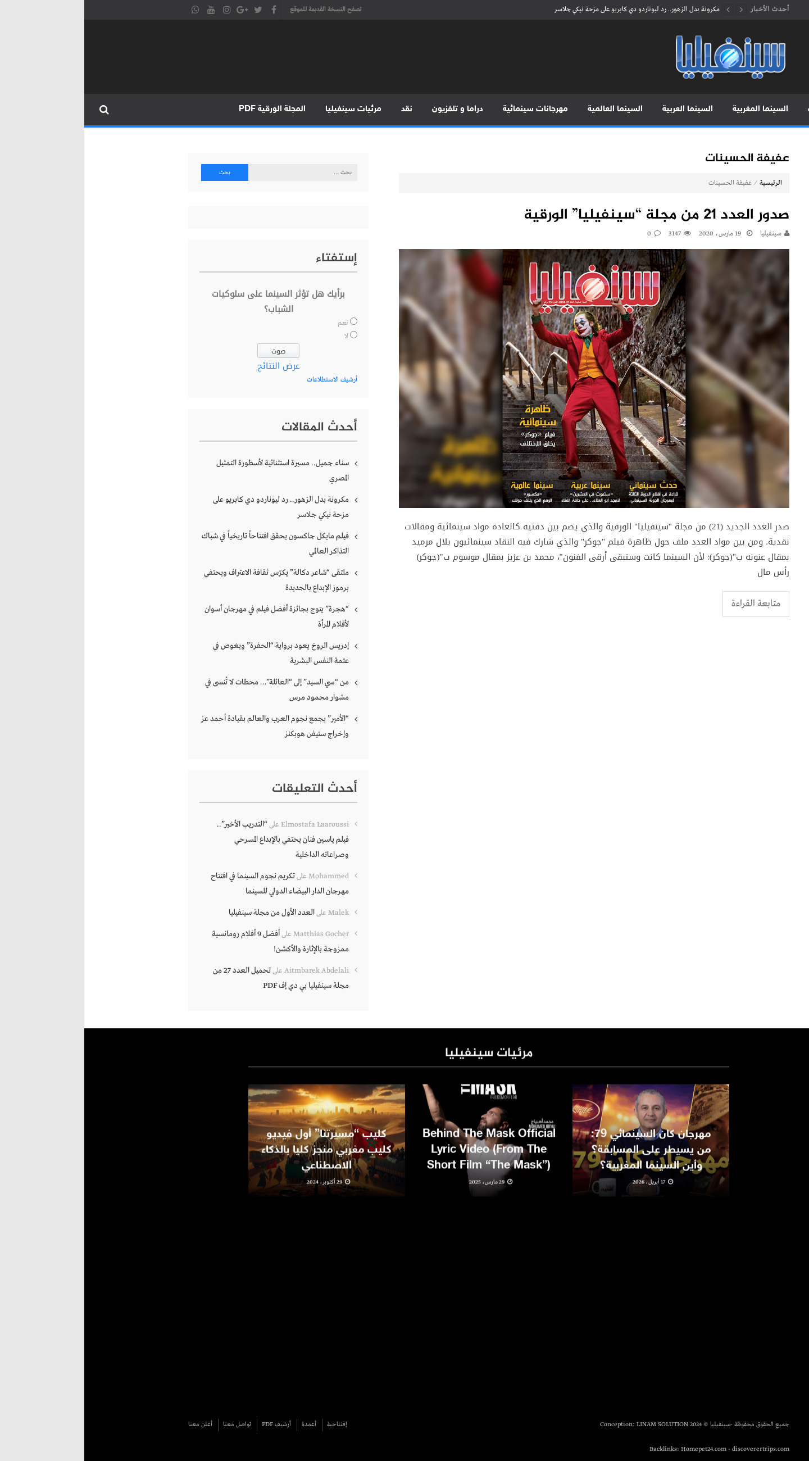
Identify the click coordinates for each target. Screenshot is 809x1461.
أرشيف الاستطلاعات (247, 379)
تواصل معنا (153, 1424)
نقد (322, 109)
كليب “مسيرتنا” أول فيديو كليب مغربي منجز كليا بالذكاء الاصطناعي (242, 1157)
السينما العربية (603, 109)
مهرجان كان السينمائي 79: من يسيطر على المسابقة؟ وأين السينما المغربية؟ (566, 1157)
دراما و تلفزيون (373, 109)
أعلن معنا (116, 1424)
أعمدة (224, 1424)
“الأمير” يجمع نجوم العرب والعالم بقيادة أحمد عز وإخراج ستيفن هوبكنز (191, 726)
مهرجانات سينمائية (451, 109)
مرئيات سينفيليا (269, 109)
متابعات (737, 109)
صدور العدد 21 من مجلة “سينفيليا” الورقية (572, 215)
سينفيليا (686, 233)
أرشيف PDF (192, 1424)
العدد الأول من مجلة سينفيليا (187, 913)
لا (262, 336)
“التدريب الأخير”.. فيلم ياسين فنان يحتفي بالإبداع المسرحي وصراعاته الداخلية (199, 839)
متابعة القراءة (671, 604)
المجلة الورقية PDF (187, 109)
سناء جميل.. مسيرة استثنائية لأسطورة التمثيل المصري (198, 470)
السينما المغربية (676, 109)
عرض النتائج (194, 366)
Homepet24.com (619, 1449)
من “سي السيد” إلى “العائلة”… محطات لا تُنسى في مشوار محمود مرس (193, 689)
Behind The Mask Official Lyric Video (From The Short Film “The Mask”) (404, 1157)
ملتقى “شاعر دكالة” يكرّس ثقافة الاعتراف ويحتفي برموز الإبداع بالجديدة (192, 580)
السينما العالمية (530, 109)
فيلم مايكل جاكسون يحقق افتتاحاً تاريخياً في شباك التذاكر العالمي (191, 543)
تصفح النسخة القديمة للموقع (241, 9)
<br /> (524, 1302)
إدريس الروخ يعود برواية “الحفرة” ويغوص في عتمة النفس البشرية (197, 653)
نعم (258, 323)
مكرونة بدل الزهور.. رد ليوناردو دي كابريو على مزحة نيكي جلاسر (552, 9)
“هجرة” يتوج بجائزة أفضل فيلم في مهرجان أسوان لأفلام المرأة (192, 616)
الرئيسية (785, 109)
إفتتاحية (253, 1424)
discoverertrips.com (676, 1449)
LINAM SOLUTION (578, 1424)
